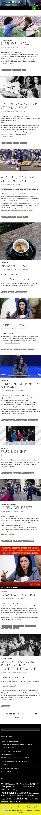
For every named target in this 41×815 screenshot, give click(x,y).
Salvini (24, 802)
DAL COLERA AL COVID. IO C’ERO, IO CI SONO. (19, 105)
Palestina (22, 798)
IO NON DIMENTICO (7, 748)
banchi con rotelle (8, 420)
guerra (18, 790)
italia (30, 793)
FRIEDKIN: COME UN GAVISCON (11, 751)
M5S (5, 795)
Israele (24, 792)
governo (5, 789)
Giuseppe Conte (7, 349)
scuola (16, 628)
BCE (10, 784)
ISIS (17, 793)
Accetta (6, 810)
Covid (16, 143)
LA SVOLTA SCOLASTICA (18, 595)
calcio (18, 783)
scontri (33, 802)
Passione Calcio (6, 40)
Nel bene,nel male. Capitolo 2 (9, 741)
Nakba (9, 799)
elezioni (27, 784)
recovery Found (28, 473)
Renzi (16, 801)
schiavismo (28, 802)
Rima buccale (29, 349)
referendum (7, 801)
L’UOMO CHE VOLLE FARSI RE (10, 768)
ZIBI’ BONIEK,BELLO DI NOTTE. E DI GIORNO (15, 758)
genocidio (10, 787)
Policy (21, 812)
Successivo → (20, 717)
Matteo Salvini (24, 795)
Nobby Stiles (6, 706)
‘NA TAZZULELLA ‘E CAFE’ (19, 266)
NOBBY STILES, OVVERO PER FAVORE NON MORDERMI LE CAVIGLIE (18, 665)
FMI (38, 784)
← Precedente (9, 714)
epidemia (11, 292)
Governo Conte (21, 420)
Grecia (12, 789)
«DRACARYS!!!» (6, 764)
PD (30, 798)
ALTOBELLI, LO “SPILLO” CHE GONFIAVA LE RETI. (18, 178)
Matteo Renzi (15, 796)
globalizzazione (21, 292)
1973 (4, 143)
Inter (19, 216)
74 (36, 714)
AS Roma (5, 784)
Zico (24, 70)
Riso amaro (12, 504)
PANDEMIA (23, 143)
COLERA (9, 143)
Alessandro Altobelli (9, 216)
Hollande (23, 790)
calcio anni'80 (7, 70)
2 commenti (18, 184)
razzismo (35, 799)
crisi (23, 784)
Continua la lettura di (8, 63)
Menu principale (38, 8)
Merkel (31, 795)
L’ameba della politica (7, 754)
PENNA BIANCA (6, 771)
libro (2, 796)
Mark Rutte (17, 473)
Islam (19, 793)
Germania (17, 787)
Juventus (36, 793)
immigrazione (8, 792)
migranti (4, 799)
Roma (21, 802)
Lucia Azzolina (18, 349)
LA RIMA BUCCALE (14, 325)
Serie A (25, 216)
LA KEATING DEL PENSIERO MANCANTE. (20, 385)
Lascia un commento (21, 47)
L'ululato (4, 101)
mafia (8, 795)
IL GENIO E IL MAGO (15, 43)
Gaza (3, 786)
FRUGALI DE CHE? (13, 451)
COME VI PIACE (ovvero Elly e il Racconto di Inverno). (17, 744)
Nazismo (14, 799)
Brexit (13, 784)
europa (33, 783)
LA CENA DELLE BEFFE (16, 507)
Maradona (16, 70)
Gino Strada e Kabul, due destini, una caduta (14, 761)
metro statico (7, 628)
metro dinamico (30, 626)
